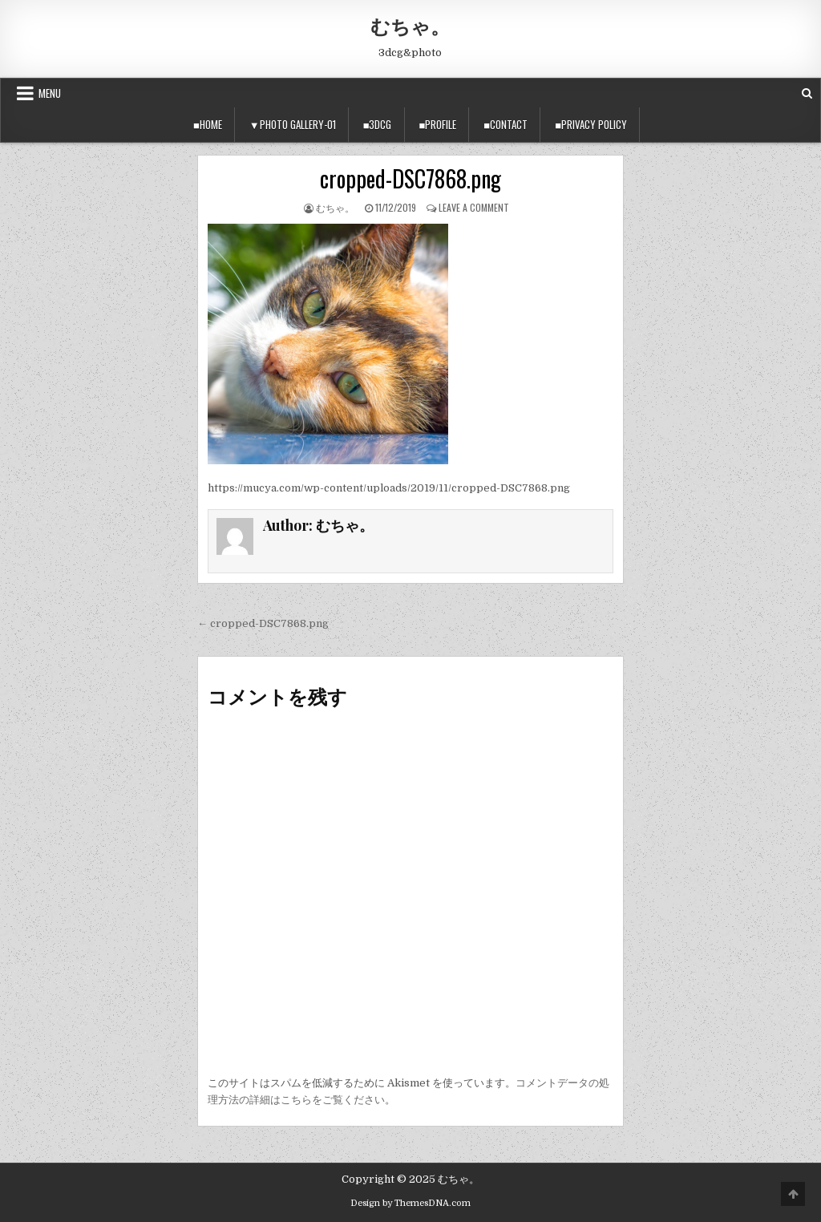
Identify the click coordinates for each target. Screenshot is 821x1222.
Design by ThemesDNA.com (410, 1203)
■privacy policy (591, 124)
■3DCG (377, 124)
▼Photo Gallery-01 (292, 124)
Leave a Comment (474, 207)
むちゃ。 (410, 25)
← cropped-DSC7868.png (263, 623)
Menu (49, 93)
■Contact (505, 124)
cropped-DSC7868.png (410, 178)
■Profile (438, 124)
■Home (207, 124)
